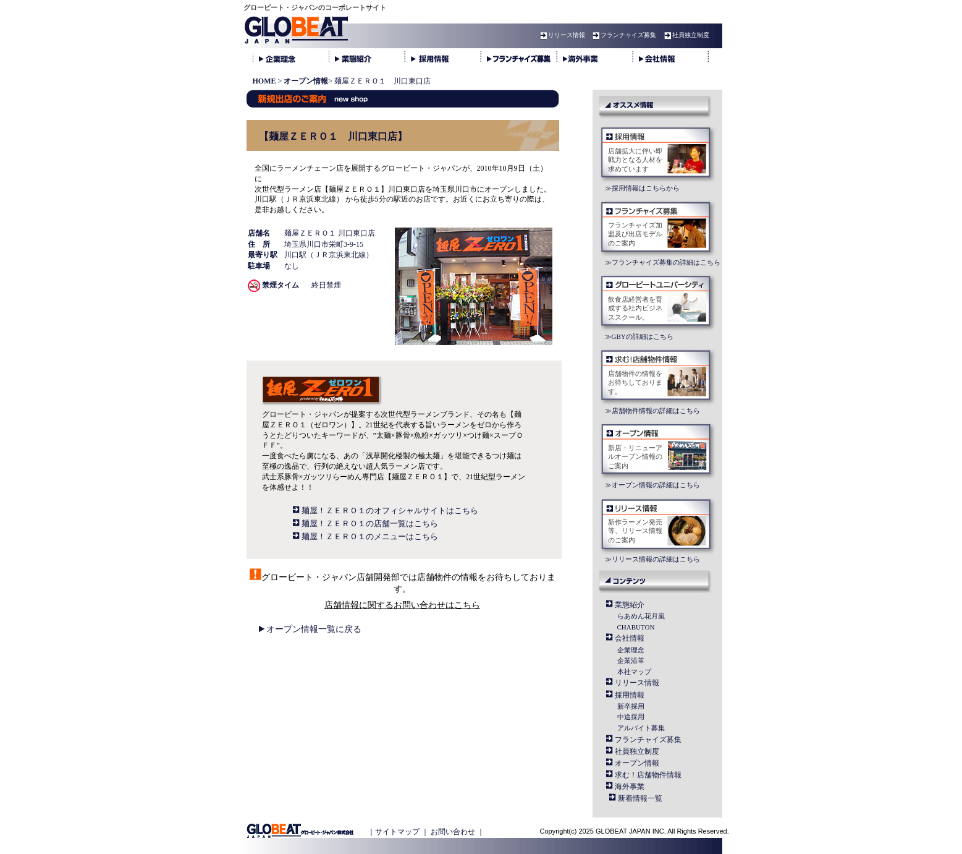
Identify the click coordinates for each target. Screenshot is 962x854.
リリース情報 (561, 35)
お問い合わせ (453, 831)
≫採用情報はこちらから (642, 188)
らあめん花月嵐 (641, 616)
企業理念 (630, 650)
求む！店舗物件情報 (648, 775)
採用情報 (629, 695)
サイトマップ (397, 831)
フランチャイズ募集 (622, 35)
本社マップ (634, 671)
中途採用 (630, 716)
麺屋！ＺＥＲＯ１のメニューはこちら (370, 536)
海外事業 (629, 786)
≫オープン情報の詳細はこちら (652, 485)
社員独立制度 (685, 35)
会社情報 (629, 638)
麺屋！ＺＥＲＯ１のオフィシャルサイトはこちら (390, 510)
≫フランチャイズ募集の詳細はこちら (662, 262)
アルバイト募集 (641, 728)
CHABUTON (636, 627)
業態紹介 (629, 604)
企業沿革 (630, 660)
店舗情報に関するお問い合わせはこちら (402, 605)
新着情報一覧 (640, 798)
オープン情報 (637, 763)
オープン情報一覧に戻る (313, 629)
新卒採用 (630, 706)
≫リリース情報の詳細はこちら (652, 559)
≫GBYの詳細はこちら (639, 336)
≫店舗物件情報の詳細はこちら (652, 410)
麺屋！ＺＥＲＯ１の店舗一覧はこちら (370, 523)
